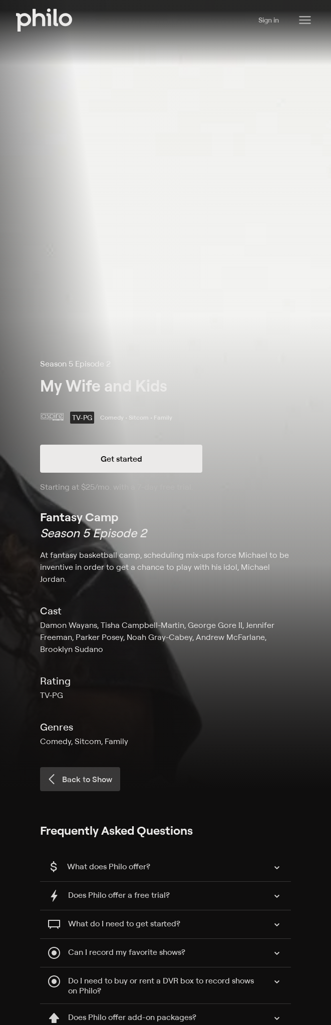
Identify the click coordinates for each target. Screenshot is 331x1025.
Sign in (268, 20)
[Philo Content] (305, 20)
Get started (121, 459)
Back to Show (79, 779)
